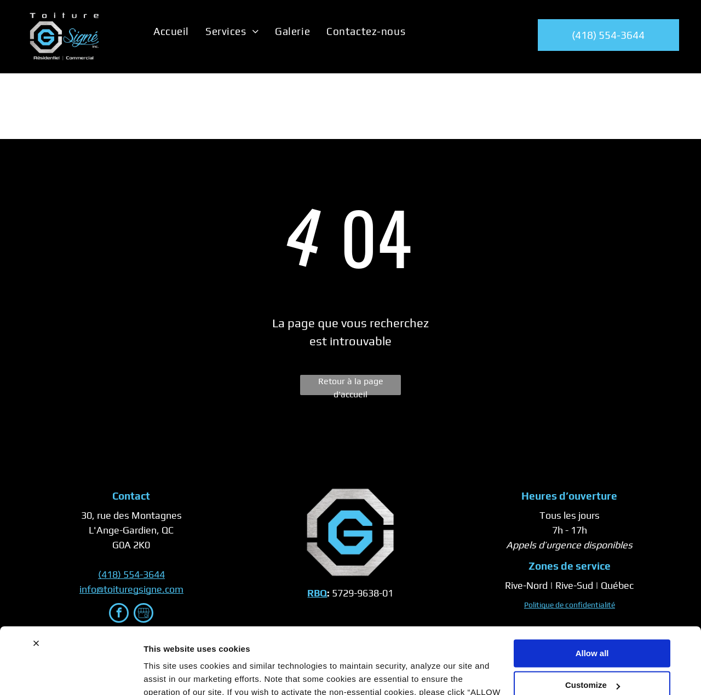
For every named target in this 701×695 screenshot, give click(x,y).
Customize (592, 623)
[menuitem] (171, 31)
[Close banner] (36, 581)
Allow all (592, 591)
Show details (168, 673)
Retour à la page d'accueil (350, 385)
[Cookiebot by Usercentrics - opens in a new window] (71, 673)
